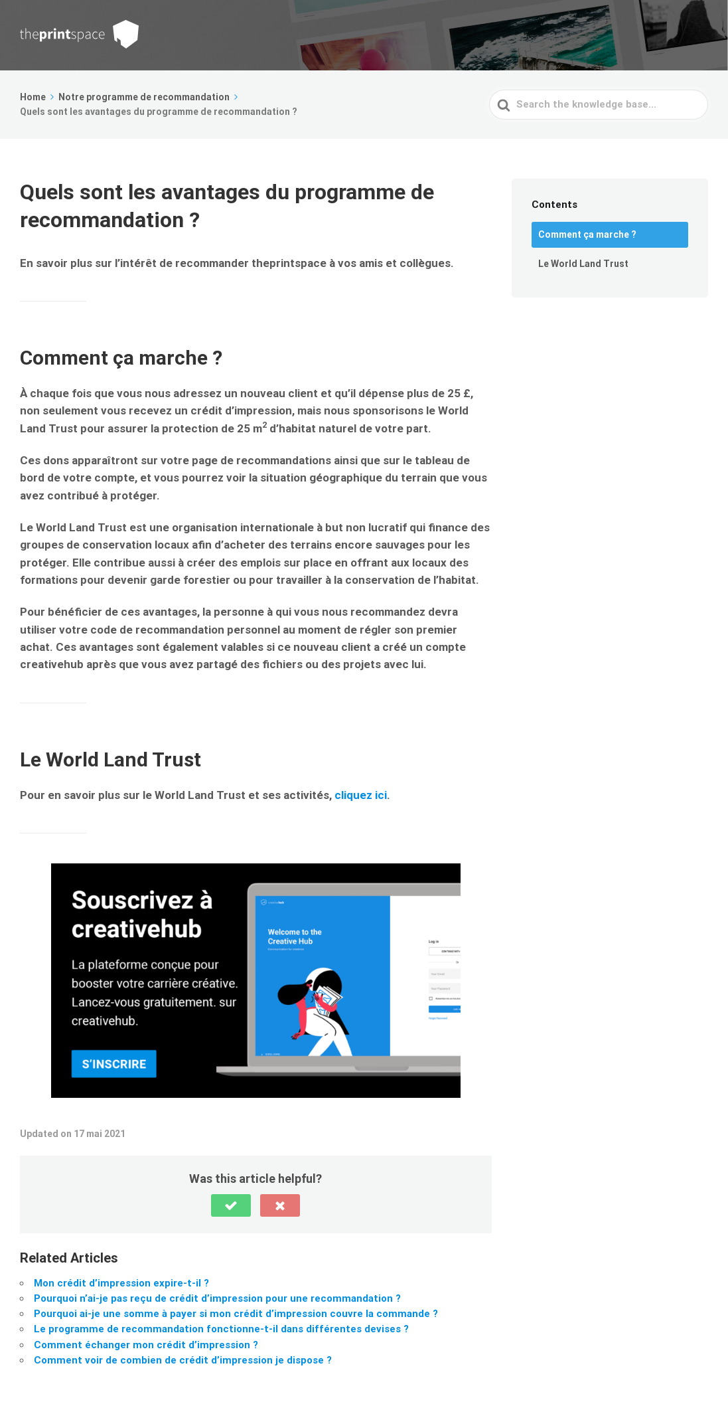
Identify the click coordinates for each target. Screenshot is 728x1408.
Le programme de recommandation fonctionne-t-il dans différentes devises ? (221, 1329)
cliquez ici (360, 795)
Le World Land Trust (583, 263)
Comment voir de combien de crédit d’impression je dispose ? (183, 1360)
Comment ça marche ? (587, 234)
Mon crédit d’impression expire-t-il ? (121, 1283)
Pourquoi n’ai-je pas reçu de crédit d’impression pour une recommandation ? (217, 1298)
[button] (231, 1205)
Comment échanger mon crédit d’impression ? (146, 1345)
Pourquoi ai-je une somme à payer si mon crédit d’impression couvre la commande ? (236, 1314)
